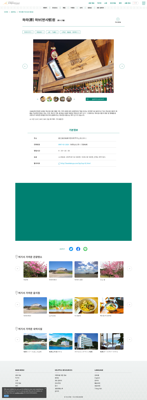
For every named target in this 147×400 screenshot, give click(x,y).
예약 (16, 386)
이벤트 (73, 8)
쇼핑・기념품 (52, 32)
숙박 (81, 8)
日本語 (97, 375)
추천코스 (55, 8)
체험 (64, 8)
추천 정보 (18, 383)
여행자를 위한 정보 (60, 375)
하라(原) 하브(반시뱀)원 (26, 12)
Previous (25, 66)
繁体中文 (97, 383)
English (97, 378)
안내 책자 (58, 383)
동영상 (90, 8)
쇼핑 (16, 380)
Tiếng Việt (98, 388)
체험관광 (39, 32)
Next (122, 66)
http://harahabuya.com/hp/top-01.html (74, 163)
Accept (6, 396)
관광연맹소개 (59, 388)
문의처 (57, 391)
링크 (56, 386)
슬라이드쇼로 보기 (98, 99)
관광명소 (13, 12)
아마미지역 (27, 32)
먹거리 (17, 378)
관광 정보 (18, 375)
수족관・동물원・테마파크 (70, 32)
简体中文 (97, 386)
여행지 (45, 8)
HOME (6, 12)
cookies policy (19, 393)
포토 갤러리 (100, 8)
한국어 (97, 380)
